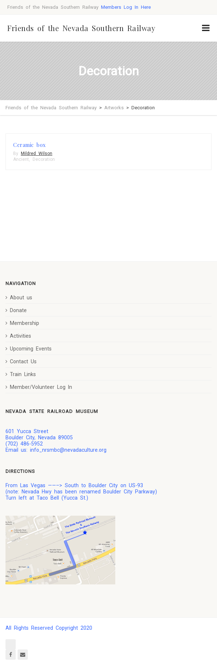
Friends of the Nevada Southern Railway (81, 28)
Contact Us (21, 361)
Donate (16, 310)
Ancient (21, 159)
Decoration (44, 159)
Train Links (20, 374)
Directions (20, 471)
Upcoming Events (28, 349)
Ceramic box (29, 144)
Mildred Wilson (36, 153)
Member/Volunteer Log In (38, 387)
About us (18, 297)
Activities (18, 336)
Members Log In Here (126, 7)
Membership (22, 323)
